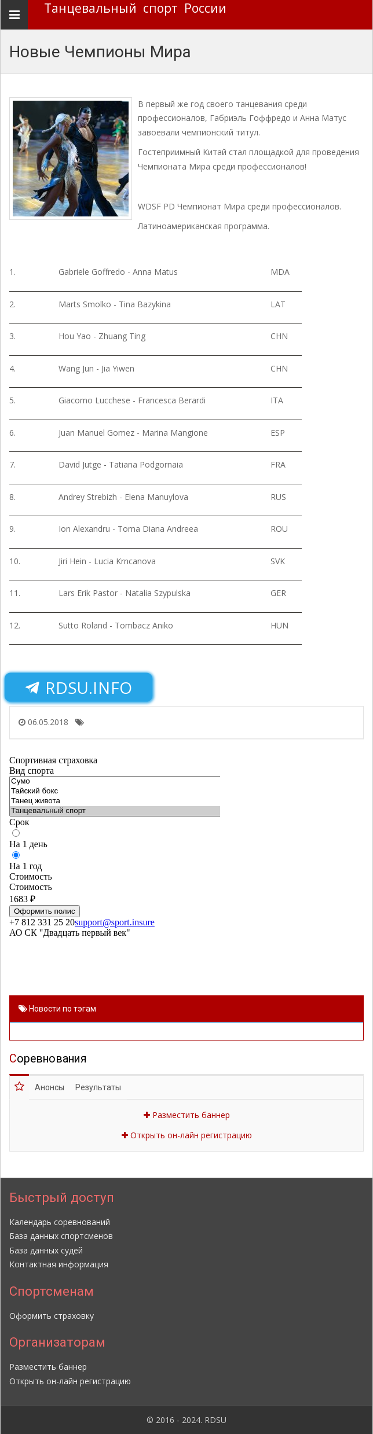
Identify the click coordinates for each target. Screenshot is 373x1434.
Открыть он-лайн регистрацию (187, 1135)
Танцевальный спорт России (135, 8)
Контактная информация (58, 1264)
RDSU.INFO (78, 687)
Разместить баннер (187, 1114)
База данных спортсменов (61, 1235)
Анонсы (49, 1087)
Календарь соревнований (59, 1221)
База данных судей (46, 1250)
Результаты (98, 1087)
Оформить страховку (51, 1315)
